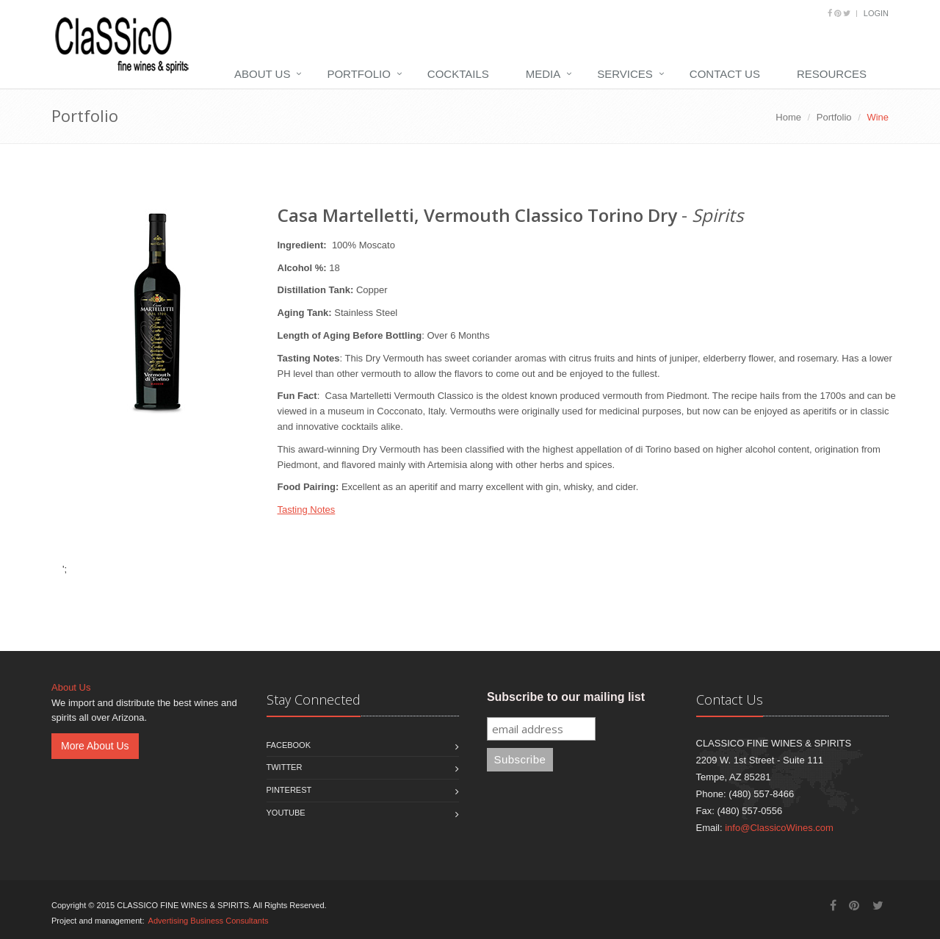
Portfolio (358, 74)
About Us (262, 74)
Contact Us (725, 74)
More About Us (95, 746)
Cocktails (458, 74)
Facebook (289, 745)
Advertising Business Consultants (208, 920)
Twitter (285, 767)
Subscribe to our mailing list (566, 697)
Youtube (286, 812)
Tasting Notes (307, 509)
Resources (832, 74)
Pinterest (289, 789)
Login (876, 13)
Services (625, 74)
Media (543, 74)
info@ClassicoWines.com (779, 827)
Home (788, 117)
